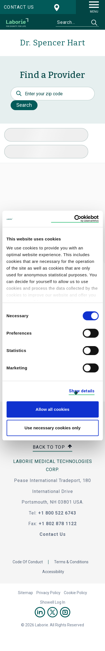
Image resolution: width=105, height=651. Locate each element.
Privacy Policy (48, 592)
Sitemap (25, 592)
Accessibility (53, 571)
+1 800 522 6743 (57, 513)
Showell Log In (52, 602)
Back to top (53, 447)
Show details (81, 390)
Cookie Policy (75, 592)
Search (24, 105)
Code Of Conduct (28, 562)
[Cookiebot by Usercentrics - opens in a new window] (75, 219)
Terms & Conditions (71, 562)
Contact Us (52, 534)
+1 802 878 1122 (58, 523)
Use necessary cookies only (52, 427)
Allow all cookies (52, 409)
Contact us (19, 7)
